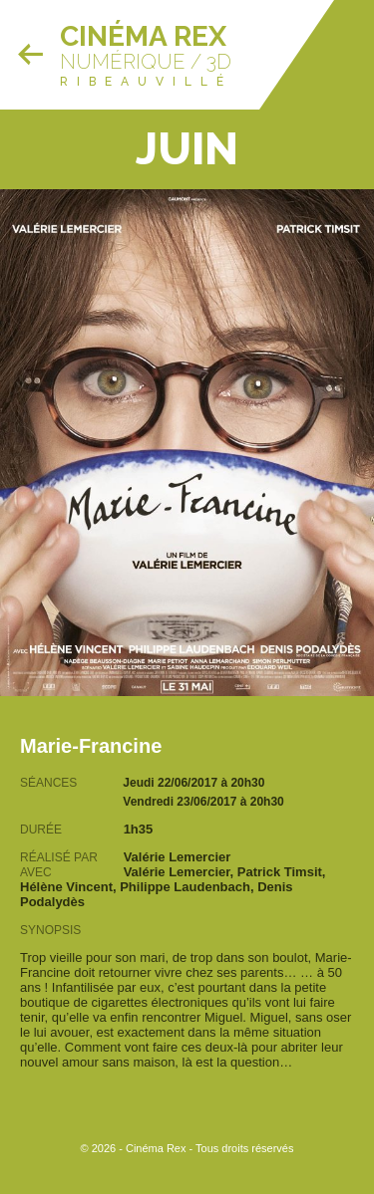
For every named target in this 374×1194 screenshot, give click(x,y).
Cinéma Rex (143, 36)
